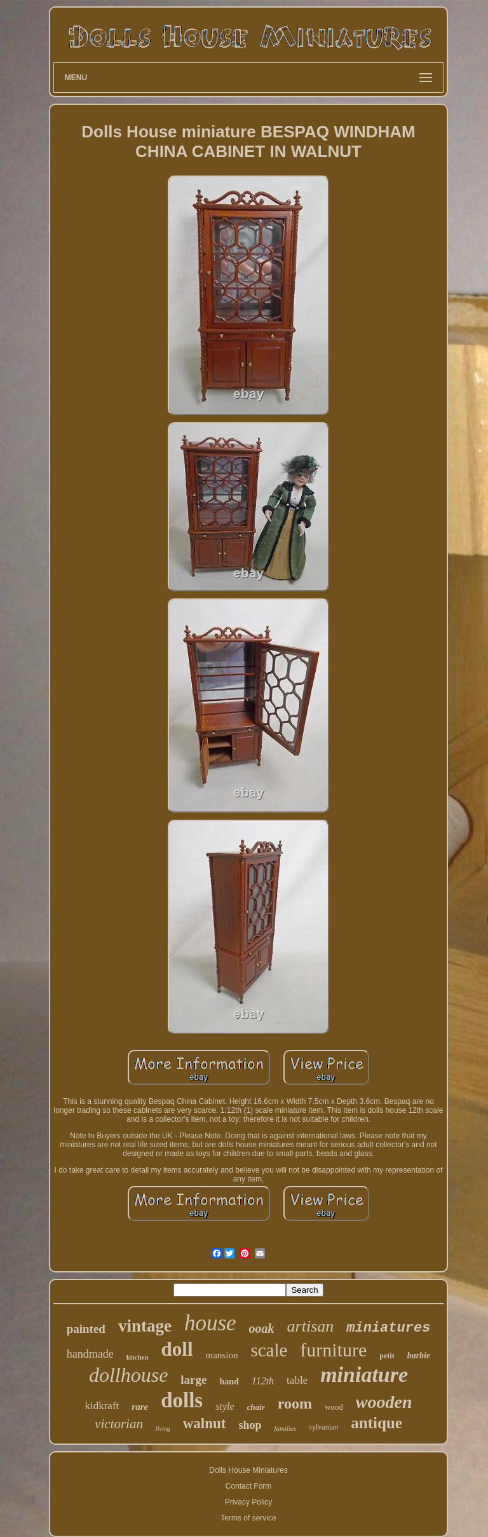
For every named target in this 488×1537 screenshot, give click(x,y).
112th (263, 1380)
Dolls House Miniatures (248, 1470)
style (224, 1406)
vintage (145, 1325)
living (163, 1428)
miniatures (388, 1328)
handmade (90, 1353)
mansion (222, 1355)
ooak (261, 1328)
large (193, 1379)
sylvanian (323, 1427)
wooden (384, 1402)
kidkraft (102, 1406)
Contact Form (249, 1486)
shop (249, 1425)
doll (177, 1349)
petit (386, 1355)
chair (256, 1407)
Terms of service (248, 1517)
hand (228, 1381)
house (210, 1323)
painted (86, 1328)
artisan (310, 1326)
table (297, 1380)
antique (376, 1422)
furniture (333, 1349)
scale (268, 1350)
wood (334, 1407)
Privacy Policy (249, 1502)
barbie (419, 1355)
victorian (119, 1423)
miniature (364, 1374)
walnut (204, 1423)
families (285, 1428)
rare (140, 1407)
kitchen (137, 1357)
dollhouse (128, 1374)
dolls (182, 1400)
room (295, 1403)
